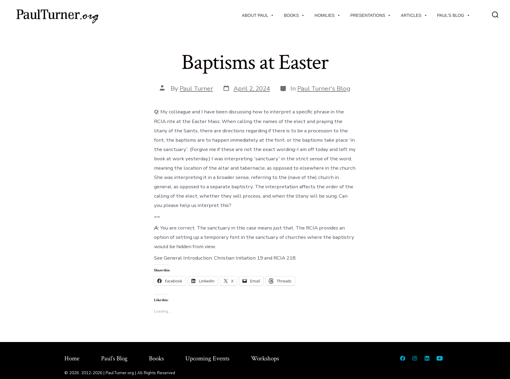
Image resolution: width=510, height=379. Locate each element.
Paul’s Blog (114, 358)
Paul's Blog (453, 15)
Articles (414, 15)
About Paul (258, 15)
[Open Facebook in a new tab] (402, 358)
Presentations (370, 15)
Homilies (327, 15)
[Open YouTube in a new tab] (440, 358)
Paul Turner (196, 88)
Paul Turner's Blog (323, 88)
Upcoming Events (207, 358)
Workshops (265, 358)
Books (294, 15)
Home (71, 358)
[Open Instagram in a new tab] (414, 358)
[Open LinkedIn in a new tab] (427, 358)
